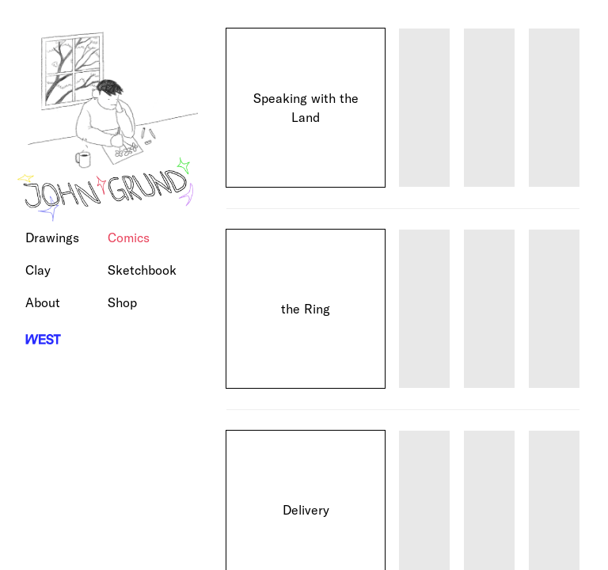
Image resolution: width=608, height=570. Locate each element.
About (42, 302)
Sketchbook (142, 270)
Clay (38, 270)
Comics (129, 237)
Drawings (52, 237)
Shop (122, 302)
